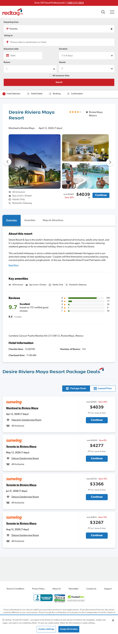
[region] (59, 624)
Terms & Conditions (15, 589)
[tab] (11, 220)
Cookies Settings (46, 629)
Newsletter (74, 589)
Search (59, 82)
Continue (101, 195)
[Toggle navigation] (112, 12)
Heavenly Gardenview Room (26, 420)
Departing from (11, 22)
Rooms (7, 62)
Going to (8, 35)
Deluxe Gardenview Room (25, 458)
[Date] (23, 55)
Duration (63, 49)
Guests (62, 62)
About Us (56, 589)
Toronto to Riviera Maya (21, 446)
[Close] (113, 620)
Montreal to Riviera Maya (22, 408)
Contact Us (91, 589)
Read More (14, 265)
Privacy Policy (38, 589)
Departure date (11, 49)
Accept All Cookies (69, 629)
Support (108, 589)
